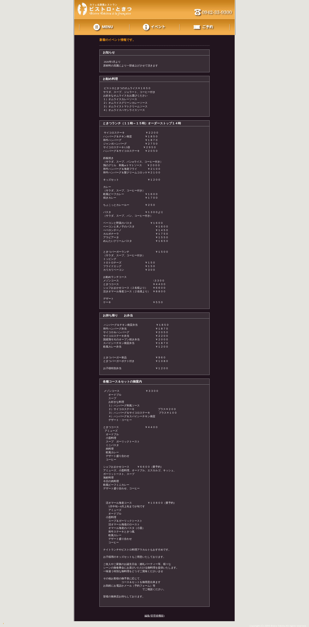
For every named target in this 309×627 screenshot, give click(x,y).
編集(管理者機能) (154, 615)
